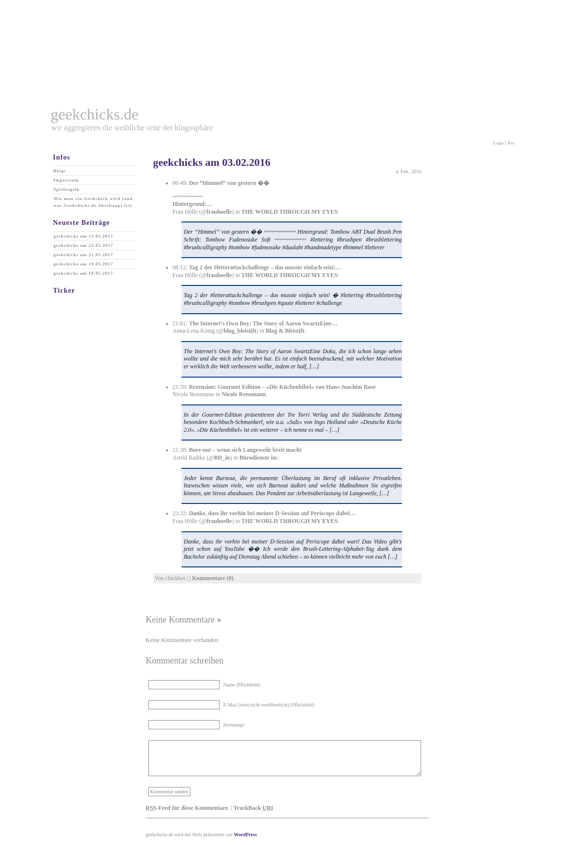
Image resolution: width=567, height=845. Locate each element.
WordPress (245, 834)
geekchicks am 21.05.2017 (84, 254)
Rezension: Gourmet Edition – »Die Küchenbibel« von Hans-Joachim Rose (282, 386)
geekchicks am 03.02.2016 (212, 162)
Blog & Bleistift (285, 330)
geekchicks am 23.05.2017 (84, 236)
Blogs (60, 170)
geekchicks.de (95, 114)
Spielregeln (67, 189)
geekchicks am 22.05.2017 (84, 245)
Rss (510, 143)
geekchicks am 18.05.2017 (84, 273)
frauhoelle (219, 211)
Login (498, 143)
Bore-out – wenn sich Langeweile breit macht (245, 449)
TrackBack (253, 808)
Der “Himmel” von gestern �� (229, 183)
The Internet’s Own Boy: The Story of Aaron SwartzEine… (263, 323)
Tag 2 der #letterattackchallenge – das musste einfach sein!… (265, 267)
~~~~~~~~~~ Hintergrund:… (192, 200)
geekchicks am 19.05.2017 (84, 264)
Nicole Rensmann (243, 394)
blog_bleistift (240, 330)
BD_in (222, 457)
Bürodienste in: (259, 457)
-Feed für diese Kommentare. (188, 808)
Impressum (66, 180)
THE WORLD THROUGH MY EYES (290, 211)
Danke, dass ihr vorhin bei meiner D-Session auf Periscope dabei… (272, 513)
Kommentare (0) (213, 578)
